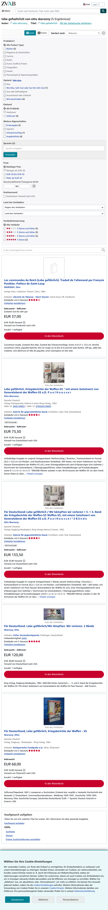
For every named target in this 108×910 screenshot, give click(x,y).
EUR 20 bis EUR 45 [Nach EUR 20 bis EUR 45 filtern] (14, 174)
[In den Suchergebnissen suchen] (54, 250)
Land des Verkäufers (14, 213)
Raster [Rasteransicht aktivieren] (42, 33)
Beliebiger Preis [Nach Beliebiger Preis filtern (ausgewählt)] (12, 166)
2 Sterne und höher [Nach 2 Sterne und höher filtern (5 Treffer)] (22, 228)
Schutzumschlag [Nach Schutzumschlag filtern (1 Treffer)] (14, 132)
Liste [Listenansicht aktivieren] (30, 33)
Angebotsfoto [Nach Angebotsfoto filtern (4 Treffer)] (12, 136)
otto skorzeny (20, 23)
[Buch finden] (103, 11)
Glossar (9, 835)
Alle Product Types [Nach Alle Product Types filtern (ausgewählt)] (13, 45)
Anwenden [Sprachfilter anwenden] (10, 154)
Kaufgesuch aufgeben (14, 823)
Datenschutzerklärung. (84, 891)
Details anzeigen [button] (35, 473)
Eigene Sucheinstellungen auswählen (23, 839)
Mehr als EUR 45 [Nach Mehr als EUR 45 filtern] (13, 178)
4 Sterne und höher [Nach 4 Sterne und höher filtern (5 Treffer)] (22, 236)
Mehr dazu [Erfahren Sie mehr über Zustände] (17, 80)
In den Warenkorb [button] (54, 335)
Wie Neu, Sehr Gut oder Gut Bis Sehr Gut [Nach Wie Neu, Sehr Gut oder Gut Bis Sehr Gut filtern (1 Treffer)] (25, 88)
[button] (103, 250)
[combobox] (58, 11)
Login (95, 4)
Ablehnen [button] (43, 899)
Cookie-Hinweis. (56, 888)
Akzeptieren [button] (17, 899)
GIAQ (24, 638)
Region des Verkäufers (15, 207)
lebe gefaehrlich (49, 23)
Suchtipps (10, 831)
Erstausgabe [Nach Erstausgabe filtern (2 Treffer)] (12, 125)
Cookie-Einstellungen (43, 885)
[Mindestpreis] (9, 186)
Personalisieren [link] (70, 899)
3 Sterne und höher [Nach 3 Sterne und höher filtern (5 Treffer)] (22, 232)
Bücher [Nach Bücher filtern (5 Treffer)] (9, 48)
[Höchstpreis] (25, 186)
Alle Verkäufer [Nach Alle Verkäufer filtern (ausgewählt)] (13, 224)
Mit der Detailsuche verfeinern (76, 23)
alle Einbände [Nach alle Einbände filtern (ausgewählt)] (11, 108)
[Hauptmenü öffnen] (6, 11)
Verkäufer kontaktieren (14, 303)
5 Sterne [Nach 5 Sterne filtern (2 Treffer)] (17, 239)
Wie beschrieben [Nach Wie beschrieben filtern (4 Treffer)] (14, 99)
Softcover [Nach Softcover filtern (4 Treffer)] (10, 116)
